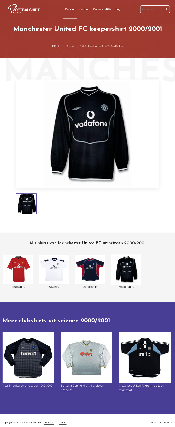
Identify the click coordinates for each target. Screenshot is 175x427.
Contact (62, 422)
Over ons (49, 422)
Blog (117, 9)
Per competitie (102, 9)
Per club (70, 9)
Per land (84, 9)
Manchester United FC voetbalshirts (101, 46)
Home (56, 46)
